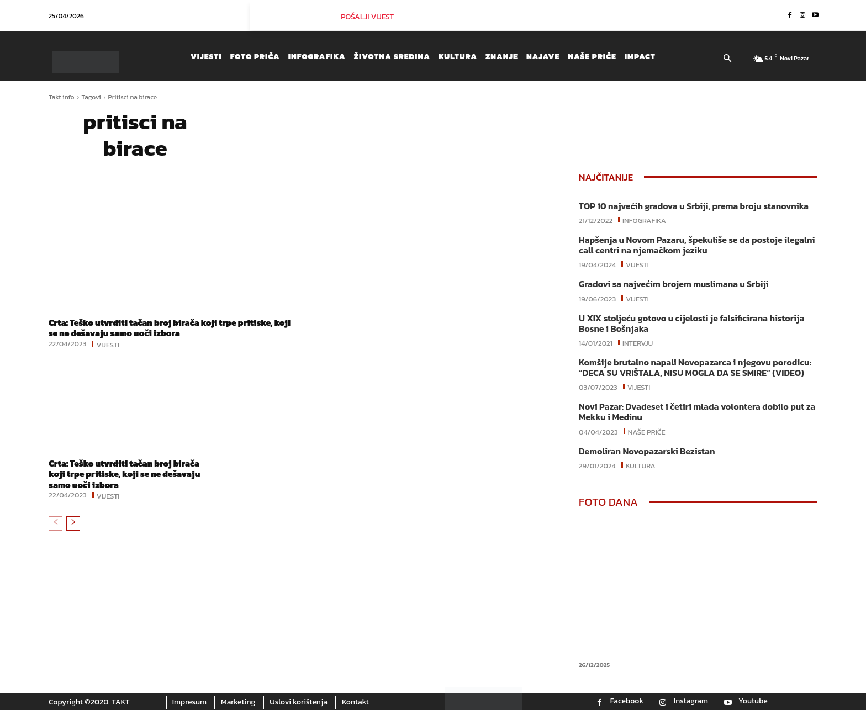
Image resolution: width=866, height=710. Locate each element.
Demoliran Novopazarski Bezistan (647, 451)
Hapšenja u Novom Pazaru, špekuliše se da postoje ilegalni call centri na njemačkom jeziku (697, 245)
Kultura (641, 465)
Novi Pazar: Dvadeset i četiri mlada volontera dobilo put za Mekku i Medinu (697, 411)
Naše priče (647, 431)
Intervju (637, 342)
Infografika (644, 219)
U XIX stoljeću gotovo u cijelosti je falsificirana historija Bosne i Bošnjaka (691, 323)
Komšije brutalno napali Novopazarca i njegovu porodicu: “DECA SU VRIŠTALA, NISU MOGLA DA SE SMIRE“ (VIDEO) (695, 367)
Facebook (626, 701)
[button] (727, 59)
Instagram (691, 701)
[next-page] (73, 523)
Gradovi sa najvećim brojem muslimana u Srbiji (674, 283)
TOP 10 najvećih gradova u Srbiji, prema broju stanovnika (694, 206)
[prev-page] (55, 523)
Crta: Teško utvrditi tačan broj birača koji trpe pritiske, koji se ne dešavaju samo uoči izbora (165, 328)
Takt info (62, 97)
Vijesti (107, 343)
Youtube (753, 701)
